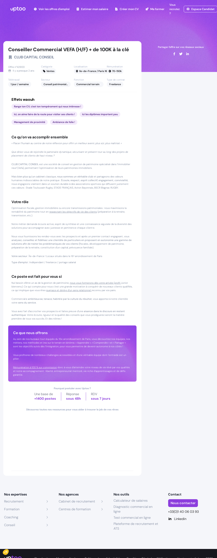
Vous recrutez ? (174, 9)
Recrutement (14, 501)
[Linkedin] (190, 519)
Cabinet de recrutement (77, 501)
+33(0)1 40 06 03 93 (183, 511)
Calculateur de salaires (131, 500)
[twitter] (181, 54)
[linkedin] (187, 54)
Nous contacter (183, 503)
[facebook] (174, 54)
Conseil (9, 525)
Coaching (11, 517)
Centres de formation (75, 509)
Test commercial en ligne (132, 517)
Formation (12, 509)
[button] (9, 551)
